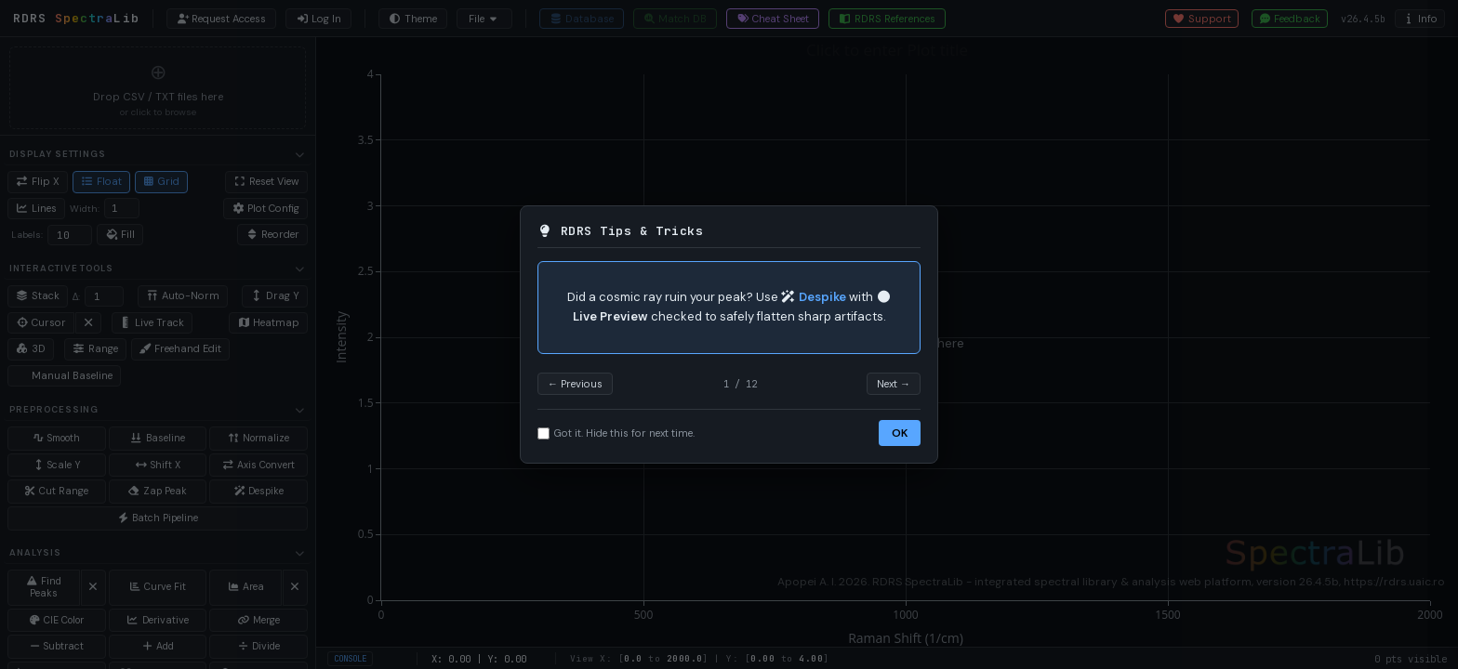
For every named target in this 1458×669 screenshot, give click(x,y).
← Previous (575, 383)
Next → (893, 383)
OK (900, 433)
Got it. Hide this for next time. (616, 432)
